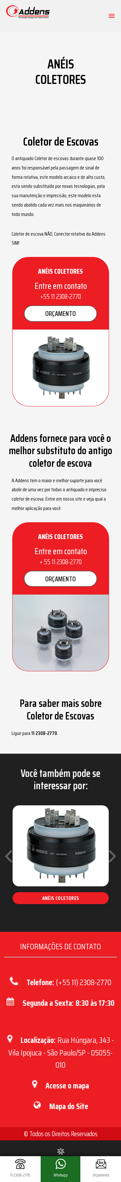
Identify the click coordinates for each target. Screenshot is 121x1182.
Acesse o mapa (67, 1085)
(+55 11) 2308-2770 (83, 982)
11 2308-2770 (44, 733)
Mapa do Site (68, 1106)
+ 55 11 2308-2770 (61, 561)
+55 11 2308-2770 (60, 296)
